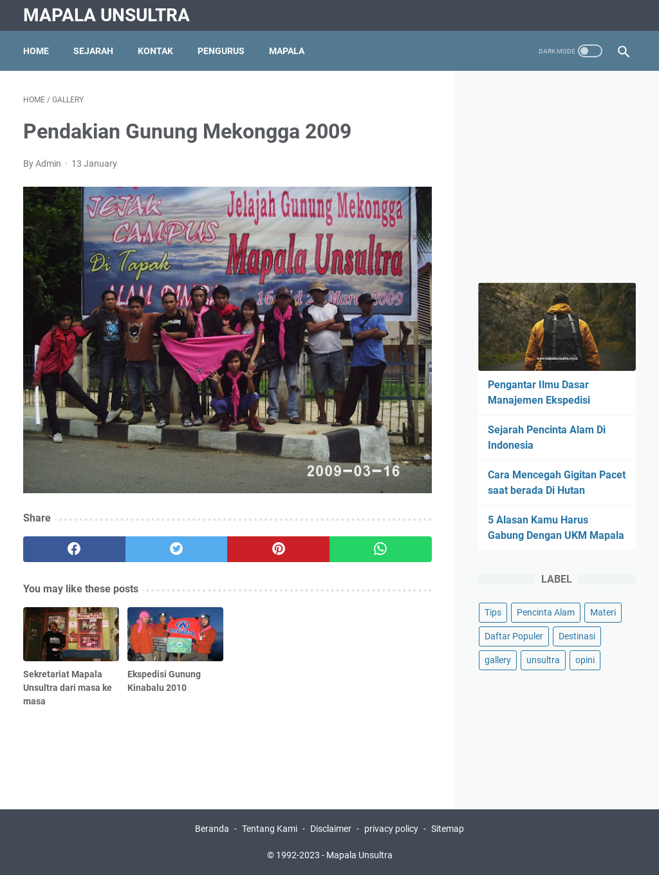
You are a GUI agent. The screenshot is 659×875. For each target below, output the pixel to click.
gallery (498, 660)
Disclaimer (330, 828)
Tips (493, 612)
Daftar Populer (514, 636)
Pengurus (221, 51)
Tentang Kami (269, 828)
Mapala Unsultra (106, 15)
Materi (603, 612)
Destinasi (577, 636)
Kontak (155, 51)
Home (36, 51)
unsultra (543, 660)
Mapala (286, 51)
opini (585, 660)
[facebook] (74, 549)
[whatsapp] (381, 549)
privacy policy (392, 828)
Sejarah (93, 51)
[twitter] (176, 549)
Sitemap (447, 828)
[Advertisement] (568, 174)
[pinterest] (278, 549)
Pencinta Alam (546, 612)
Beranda (212, 828)
